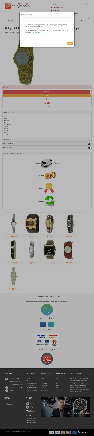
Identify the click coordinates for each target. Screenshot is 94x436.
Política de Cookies (35, 32)
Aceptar (70, 43)
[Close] (72, 14)
